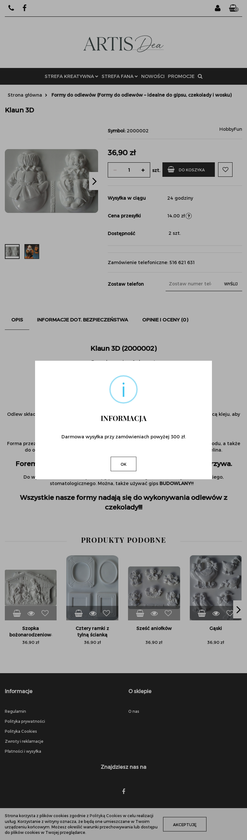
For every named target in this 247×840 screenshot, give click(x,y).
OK (123, 464)
